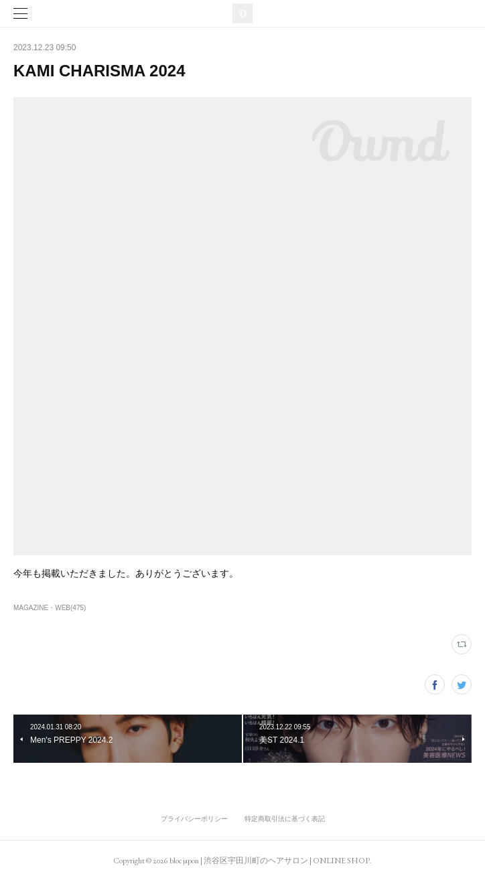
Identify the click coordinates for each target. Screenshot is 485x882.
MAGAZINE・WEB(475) (49, 607)
